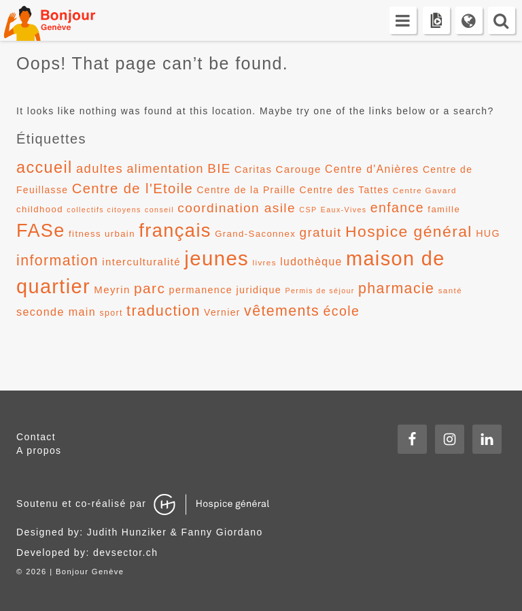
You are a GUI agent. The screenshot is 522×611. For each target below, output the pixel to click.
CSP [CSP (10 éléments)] (308, 209)
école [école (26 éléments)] (342, 310)
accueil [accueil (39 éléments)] (44, 167)
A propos (38, 450)
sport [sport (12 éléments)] (111, 313)
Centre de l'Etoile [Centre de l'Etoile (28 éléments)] (133, 188)
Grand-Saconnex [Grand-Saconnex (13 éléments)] (255, 234)
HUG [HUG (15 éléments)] (488, 233)
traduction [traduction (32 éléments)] (163, 310)
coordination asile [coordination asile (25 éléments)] (236, 208)
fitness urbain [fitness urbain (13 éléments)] (102, 234)
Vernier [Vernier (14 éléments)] (222, 312)
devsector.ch (125, 552)
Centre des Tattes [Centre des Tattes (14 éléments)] (344, 189)
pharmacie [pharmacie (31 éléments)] (396, 288)
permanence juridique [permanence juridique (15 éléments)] (225, 289)
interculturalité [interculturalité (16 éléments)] (141, 261)
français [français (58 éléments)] (175, 230)
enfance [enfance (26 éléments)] (397, 207)
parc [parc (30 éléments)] (149, 288)
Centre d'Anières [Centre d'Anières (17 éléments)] (372, 169)
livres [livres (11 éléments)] (264, 263)
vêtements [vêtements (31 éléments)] (281, 311)
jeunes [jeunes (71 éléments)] (216, 258)
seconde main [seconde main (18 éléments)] (56, 312)
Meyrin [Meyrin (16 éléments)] (112, 289)
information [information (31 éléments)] (57, 260)
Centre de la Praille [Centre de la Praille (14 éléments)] (246, 189)
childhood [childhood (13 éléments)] (39, 209)
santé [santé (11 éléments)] (450, 290)
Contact (36, 436)
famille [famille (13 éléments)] (444, 209)
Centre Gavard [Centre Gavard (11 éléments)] (425, 190)
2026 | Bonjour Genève (75, 571)
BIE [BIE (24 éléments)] (219, 168)
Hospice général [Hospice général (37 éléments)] (408, 231)
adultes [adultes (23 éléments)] (99, 168)
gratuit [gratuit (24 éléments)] (321, 232)
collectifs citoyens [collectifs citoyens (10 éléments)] (104, 209)
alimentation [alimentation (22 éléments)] (165, 169)
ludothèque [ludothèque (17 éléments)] (311, 261)
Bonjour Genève (64, 20)
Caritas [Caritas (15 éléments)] (253, 169)
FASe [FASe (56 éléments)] (40, 230)
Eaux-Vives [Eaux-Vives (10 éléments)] (344, 209)
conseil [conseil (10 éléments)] (159, 209)
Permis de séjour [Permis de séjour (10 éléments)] (319, 290)
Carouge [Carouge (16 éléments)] (298, 169)
